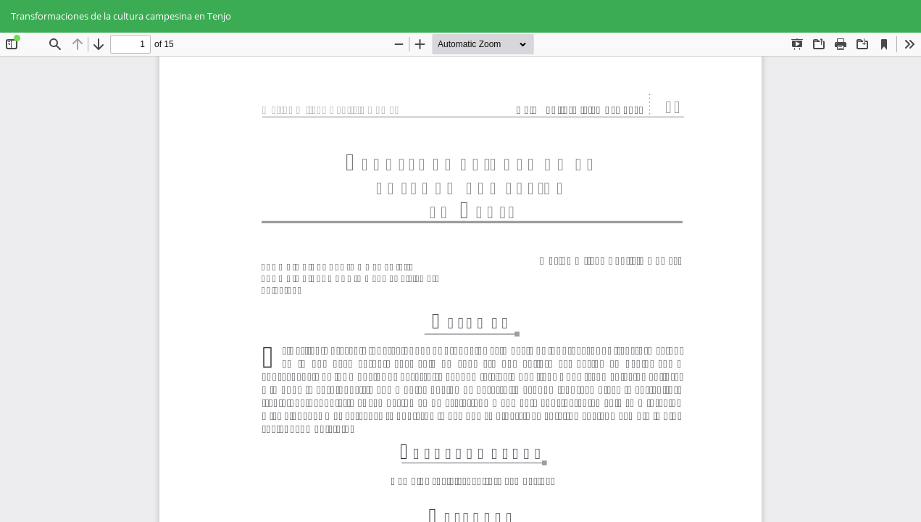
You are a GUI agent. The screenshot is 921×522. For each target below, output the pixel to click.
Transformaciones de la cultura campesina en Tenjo (121, 15)
